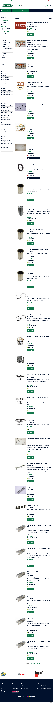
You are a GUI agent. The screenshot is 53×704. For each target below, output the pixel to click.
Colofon (24, 702)
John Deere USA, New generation (5, 129)
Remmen (4, 44)
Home (2, 13)
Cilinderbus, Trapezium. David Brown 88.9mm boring (38, 205)
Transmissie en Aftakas (7, 42)
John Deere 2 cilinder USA (5, 126)
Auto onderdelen (15, 10)
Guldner (2, 138)
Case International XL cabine (6, 124)
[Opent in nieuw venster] (27, 696)
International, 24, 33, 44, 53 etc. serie (6, 113)
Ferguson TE (3, 73)
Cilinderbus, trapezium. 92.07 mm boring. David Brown (38, 249)
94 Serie (3, 64)
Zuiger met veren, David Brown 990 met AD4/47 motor (38, 356)
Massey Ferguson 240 (5, 83)
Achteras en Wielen (6, 46)
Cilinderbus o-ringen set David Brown (35, 314)
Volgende (34, 663)
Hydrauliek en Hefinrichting (8, 48)
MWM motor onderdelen (5, 134)
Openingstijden (15, 688)
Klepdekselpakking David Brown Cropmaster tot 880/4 (38, 104)
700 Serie (4, 53)
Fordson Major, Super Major (6, 92)
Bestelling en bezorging (5, 685)
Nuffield (2, 86)
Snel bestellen (35, 10)
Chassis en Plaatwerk (7, 50)
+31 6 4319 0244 (39, 688)
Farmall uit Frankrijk (4, 117)
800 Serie (4, 55)
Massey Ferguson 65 (5, 77)
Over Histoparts (46, 10)
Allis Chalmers (3, 22)
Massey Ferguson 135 (5, 79)
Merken (13, 685)
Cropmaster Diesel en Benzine (6, 29)
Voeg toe (31, 34)
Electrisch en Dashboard (7, 38)
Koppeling (5, 40)
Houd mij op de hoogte (33, 158)
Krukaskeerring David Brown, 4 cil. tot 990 (36, 164)
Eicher (2, 69)
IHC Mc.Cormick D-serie (5, 110)
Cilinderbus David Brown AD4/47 (34, 271)
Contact (50, 10)
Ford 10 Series (3, 103)
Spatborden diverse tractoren (6, 143)
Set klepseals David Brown (32, 505)
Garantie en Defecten (5, 691)
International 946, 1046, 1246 (6, 115)
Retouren (2, 687)
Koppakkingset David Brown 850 (34, 64)
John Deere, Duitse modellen (6, 131)
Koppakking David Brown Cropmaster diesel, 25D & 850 (38, 22)
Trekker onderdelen (5, 10)
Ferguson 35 (3, 75)
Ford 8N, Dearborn (4, 88)
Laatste (38, 663)
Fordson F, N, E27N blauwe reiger (7, 94)
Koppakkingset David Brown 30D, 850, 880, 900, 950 (37, 40)
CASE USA (3, 24)
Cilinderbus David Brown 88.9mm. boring (35, 184)
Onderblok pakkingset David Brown (34, 82)
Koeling (4, 33)
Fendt (2, 71)
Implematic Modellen (21, 13)
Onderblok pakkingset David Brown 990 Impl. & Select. (38, 124)
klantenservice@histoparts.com (42, 685)
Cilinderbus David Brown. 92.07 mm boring (36, 229)
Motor (4, 35)
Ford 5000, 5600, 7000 (5, 101)
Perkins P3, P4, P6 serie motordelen (5, 141)
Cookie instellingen (33, 702)
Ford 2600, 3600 (4, 98)
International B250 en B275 (6, 119)
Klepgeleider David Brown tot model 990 (35, 487)
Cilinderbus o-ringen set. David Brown (35, 292)
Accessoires (24, 10)
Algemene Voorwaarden (5, 690)
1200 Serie (4, 59)
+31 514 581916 (39, 687)
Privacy (2, 688)
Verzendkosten (3, 692)
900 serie (4, 57)
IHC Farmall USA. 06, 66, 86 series (6, 108)
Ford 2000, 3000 (4, 96)
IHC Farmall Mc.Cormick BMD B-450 (6, 122)
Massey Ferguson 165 (5, 81)
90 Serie (3, 62)
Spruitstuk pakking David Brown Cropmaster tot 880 (38, 144)
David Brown (14, 13)
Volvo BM (3, 136)
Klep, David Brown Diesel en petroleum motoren (37, 463)
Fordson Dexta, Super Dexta (6, 90)
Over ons (14, 687)
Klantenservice (41, 10)
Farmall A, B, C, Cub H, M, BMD (6, 105)
